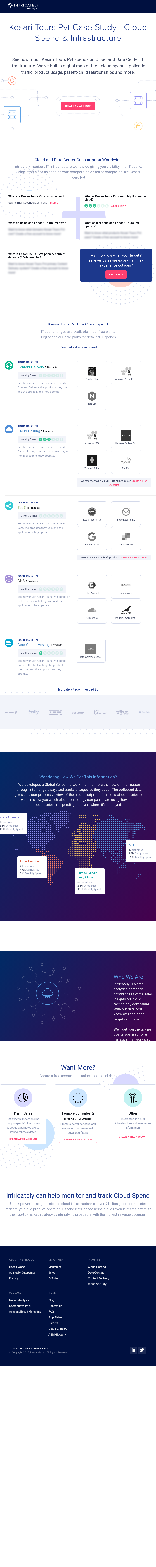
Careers (53, 1323)
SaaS (22, 507)
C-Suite (53, 1278)
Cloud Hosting (29, 431)
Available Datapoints (22, 1272)
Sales (51, 1272)
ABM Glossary (57, 1334)
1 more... (53, 202)
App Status (55, 1317)
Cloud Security (97, 1284)
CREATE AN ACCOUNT (78, 106)
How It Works (17, 1267)
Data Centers (96, 1272)
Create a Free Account (134, 557)
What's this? (118, 206)
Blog (51, 1300)
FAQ (51, 1311)
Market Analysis (19, 1300)
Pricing (13, 1278)
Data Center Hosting (34, 645)
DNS (22, 581)
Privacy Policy (40, 1348)
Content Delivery (31, 367)
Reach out (116, 274)
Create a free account (23, 1139)
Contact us (55, 1306)
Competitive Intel (20, 1306)
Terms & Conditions (20, 1348)
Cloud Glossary (57, 1329)
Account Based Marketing (25, 1311)
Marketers (54, 1267)
